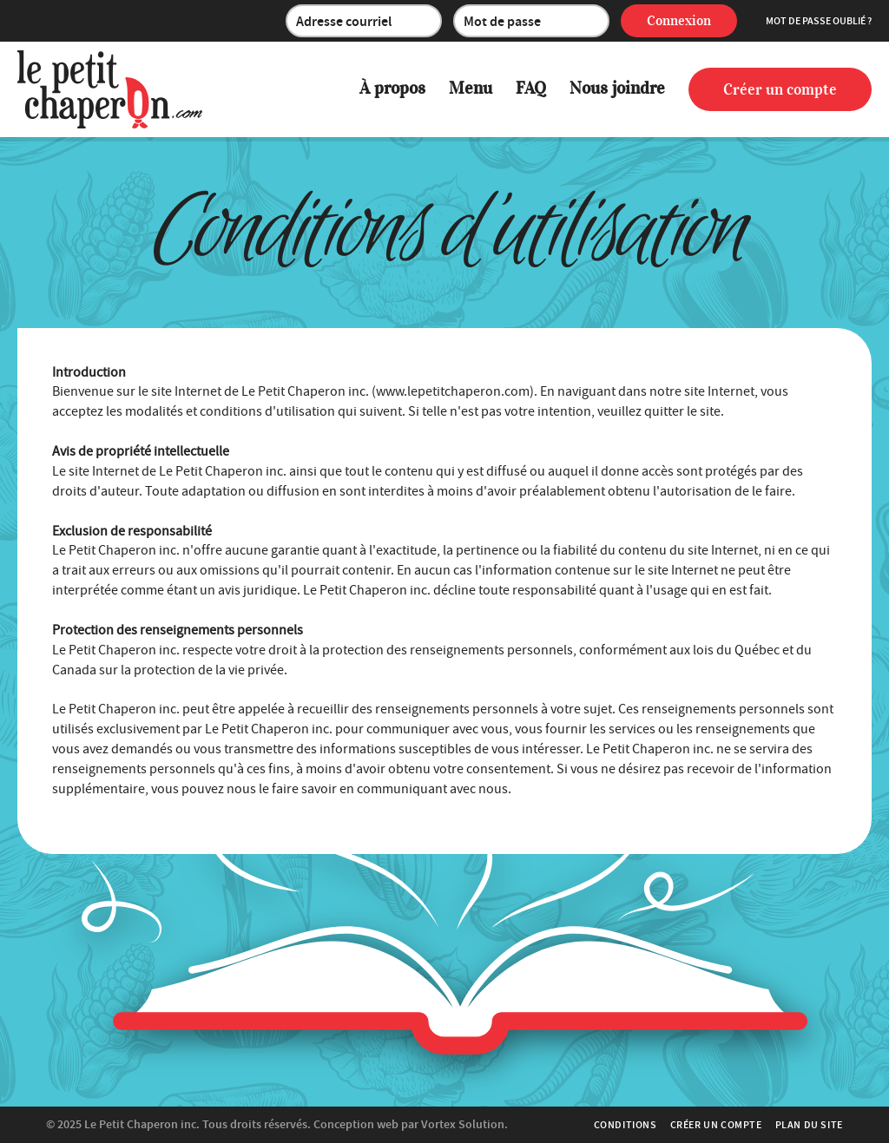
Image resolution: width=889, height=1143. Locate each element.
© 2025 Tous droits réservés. (178, 1124)
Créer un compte (780, 89)
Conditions (625, 1125)
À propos (392, 88)
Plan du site (809, 1125)
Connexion (679, 21)
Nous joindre (617, 88)
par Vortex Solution (452, 1124)
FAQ (531, 88)
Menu (470, 88)
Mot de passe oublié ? (819, 21)
